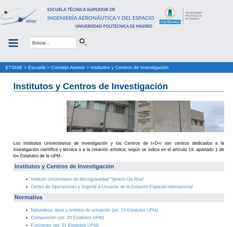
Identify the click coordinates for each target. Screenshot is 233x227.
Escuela (36, 67)
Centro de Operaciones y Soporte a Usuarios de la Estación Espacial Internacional (112, 186)
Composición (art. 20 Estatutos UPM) (67, 217)
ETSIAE (14, 67)
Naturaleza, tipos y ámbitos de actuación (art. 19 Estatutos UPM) (94, 209)
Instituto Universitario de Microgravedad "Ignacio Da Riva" (87, 179)
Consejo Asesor (68, 67)
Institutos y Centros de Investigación (130, 67)
